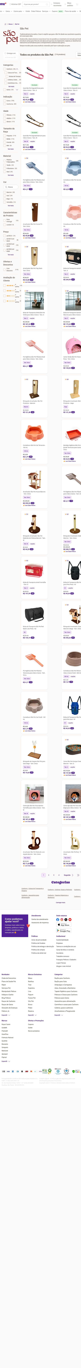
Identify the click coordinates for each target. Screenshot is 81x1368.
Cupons (31, 1024)
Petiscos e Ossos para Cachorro (66, 995)
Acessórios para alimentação (65, 1001)
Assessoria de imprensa (40, 923)
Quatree (4, 1041)
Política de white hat (38, 953)
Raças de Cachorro (8, 1001)
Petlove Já (5, 1011)
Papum (30, 995)
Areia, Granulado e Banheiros (65, 988)
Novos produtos (34, 1031)
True (29, 985)
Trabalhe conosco (62, 956)
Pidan (30, 1008)
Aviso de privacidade (38, 940)
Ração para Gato (61, 981)
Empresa (59, 943)
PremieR (5, 1031)
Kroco (30, 1005)
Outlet (30, 1028)
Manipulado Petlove (9, 991)
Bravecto (5, 1044)
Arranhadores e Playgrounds (65, 1011)
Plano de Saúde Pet (9, 981)
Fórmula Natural (7, 1038)
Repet (4, 985)
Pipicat (4, 1057)
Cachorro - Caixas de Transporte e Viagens (33, 890)
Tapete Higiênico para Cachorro (66, 991)
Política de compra (38, 950)
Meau (30, 978)
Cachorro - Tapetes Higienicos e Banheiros (58, 896)
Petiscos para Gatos (62, 998)
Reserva (31, 1011)
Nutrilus (31, 981)
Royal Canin (6, 1024)
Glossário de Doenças (9, 1008)
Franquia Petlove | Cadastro (66, 960)
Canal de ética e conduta (65, 950)
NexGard (5, 1051)
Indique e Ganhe (7, 995)
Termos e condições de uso (66, 946)
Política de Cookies (38, 943)
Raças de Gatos (7, 1005)
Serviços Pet (6, 988)
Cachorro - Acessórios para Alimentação (30, 896)
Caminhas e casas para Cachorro (66, 1005)
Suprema (31, 988)
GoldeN (4, 1028)
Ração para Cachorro (62, 978)
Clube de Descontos (9, 978)
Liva (29, 991)
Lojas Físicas (61, 963)
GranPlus (5, 1034)
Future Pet (31, 998)
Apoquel (5, 1054)
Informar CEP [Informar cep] (16, 4)
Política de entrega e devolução (42, 946)
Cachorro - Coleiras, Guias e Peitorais (60, 890)
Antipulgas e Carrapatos (63, 985)
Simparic (5, 1047)
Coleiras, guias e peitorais (64, 1008)
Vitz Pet (31, 1001)
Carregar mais (60, 902)
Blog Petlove (6, 998)
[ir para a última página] (78, 875)
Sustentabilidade (62, 940)
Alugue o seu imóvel (63, 966)
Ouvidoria (59, 953)
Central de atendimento (39, 919)
